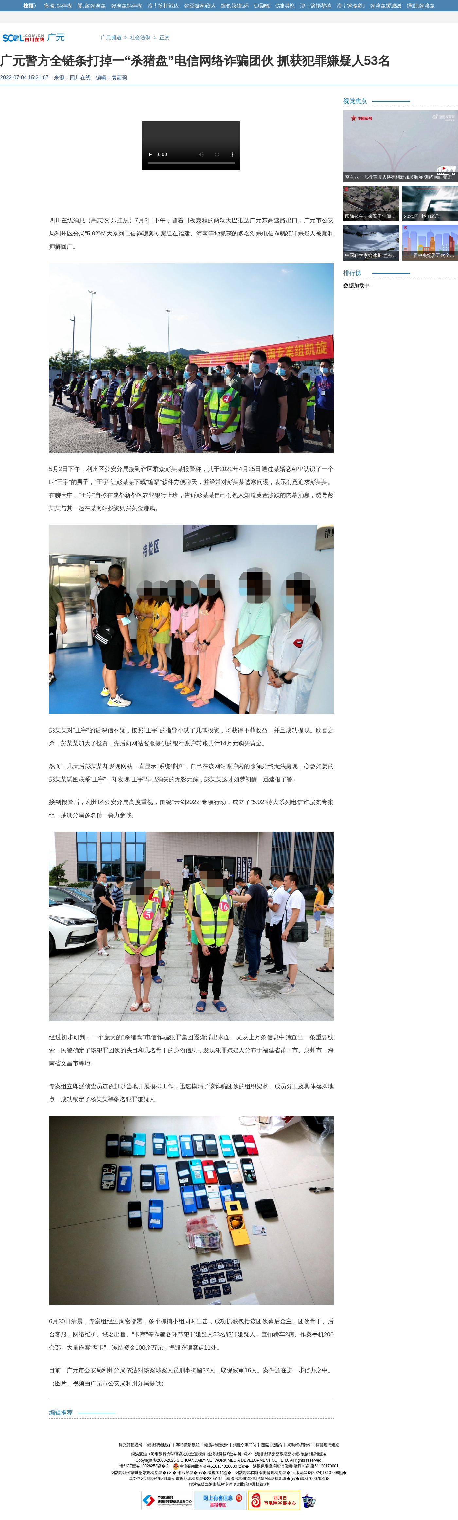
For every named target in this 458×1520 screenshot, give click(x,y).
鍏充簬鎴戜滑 (130, 1445)
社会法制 (140, 37)
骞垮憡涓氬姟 (188, 1445)
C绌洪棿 (285, 5)
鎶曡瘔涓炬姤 (327, 1445)
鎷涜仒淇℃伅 (244, 1445)
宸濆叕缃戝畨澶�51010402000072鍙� (211, 1466)
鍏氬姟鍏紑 (235, 5)
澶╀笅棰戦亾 (163, 5)
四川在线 (80, 77)
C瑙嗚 (262, 5)
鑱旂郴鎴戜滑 (216, 1445)
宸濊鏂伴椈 (58, 5)
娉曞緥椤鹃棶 (299, 1445)
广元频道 (111, 37)
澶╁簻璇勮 (351, 5)
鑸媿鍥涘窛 (421, 5)
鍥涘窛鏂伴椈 (126, 5)
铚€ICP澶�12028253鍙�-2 (144, 1466)
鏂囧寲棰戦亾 (200, 5)
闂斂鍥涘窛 (92, 5)
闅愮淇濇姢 (271, 1445)
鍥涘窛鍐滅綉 (385, 5)
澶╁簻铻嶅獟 (315, 5)
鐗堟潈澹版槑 (159, 1445)
